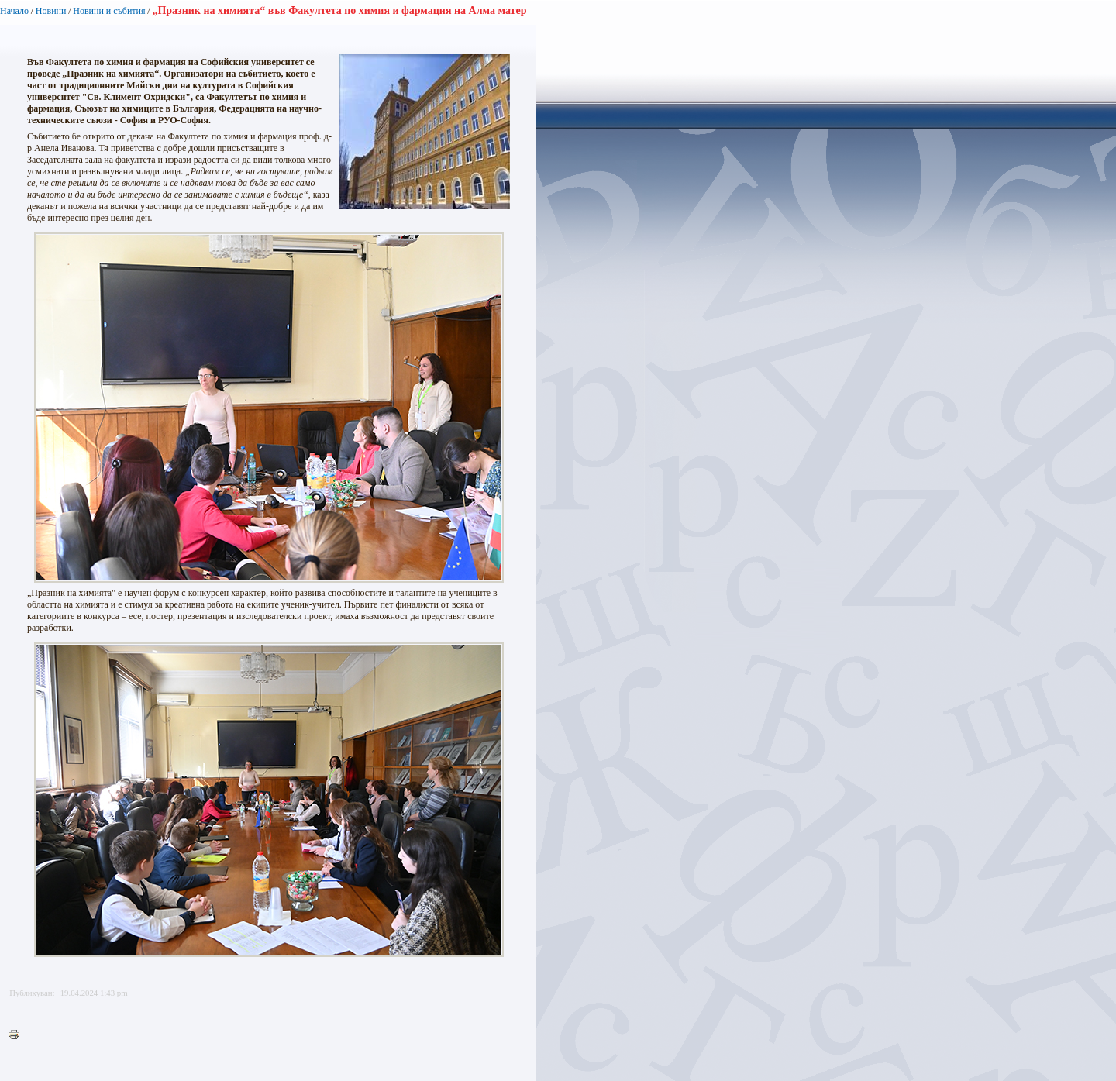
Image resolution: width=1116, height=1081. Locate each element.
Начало (14, 10)
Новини (51, 10)
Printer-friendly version (18, 1035)
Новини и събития (109, 10)
